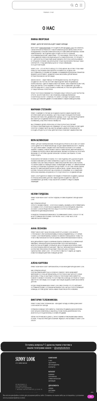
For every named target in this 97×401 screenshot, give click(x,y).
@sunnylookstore (62, 347)
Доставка (51, 390)
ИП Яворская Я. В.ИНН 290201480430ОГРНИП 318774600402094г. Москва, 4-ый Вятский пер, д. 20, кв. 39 (29, 387)
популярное (52, 376)
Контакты (51, 367)
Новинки (51, 374)
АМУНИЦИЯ (51, 381)
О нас (50, 360)
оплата (50, 388)
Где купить (52, 363)
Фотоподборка (53, 365)
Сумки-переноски (54, 379)
